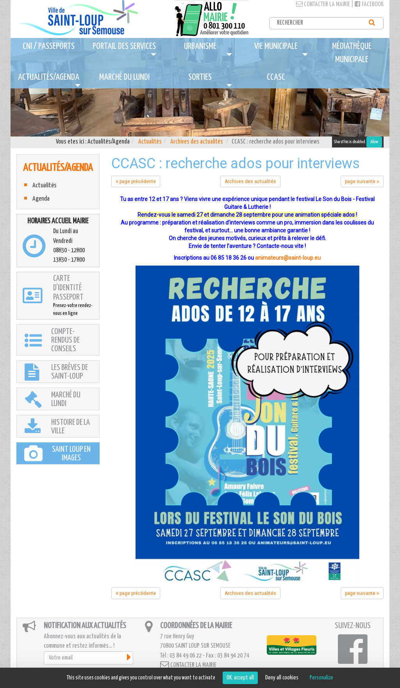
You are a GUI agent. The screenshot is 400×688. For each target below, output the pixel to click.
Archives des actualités (196, 142)
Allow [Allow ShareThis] (374, 142)
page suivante (362, 181)
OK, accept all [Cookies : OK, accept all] (240, 678)
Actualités (150, 142)
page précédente (136, 181)
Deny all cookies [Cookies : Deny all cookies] (281, 678)
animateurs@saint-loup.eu (288, 258)
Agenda (41, 199)
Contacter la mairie (323, 4)
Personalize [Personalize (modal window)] (321, 678)
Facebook (369, 4)
